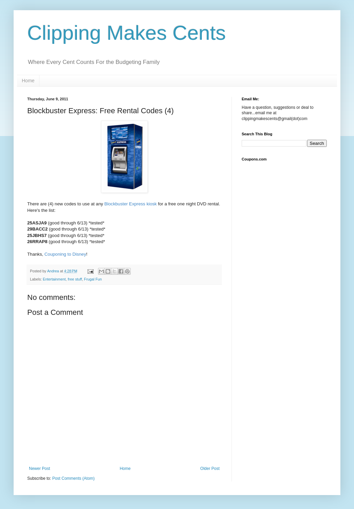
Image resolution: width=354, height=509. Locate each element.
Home (28, 80)
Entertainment (54, 279)
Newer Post (39, 468)
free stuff (75, 279)
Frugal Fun (93, 279)
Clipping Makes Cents (126, 32)
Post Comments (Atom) (73, 478)
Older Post (210, 468)
